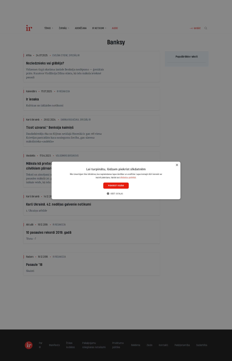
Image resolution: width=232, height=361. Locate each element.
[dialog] (116, 180)
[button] (116, 193)
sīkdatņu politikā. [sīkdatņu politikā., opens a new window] (128, 177)
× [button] (177, 165)
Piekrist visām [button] (116, 185)
